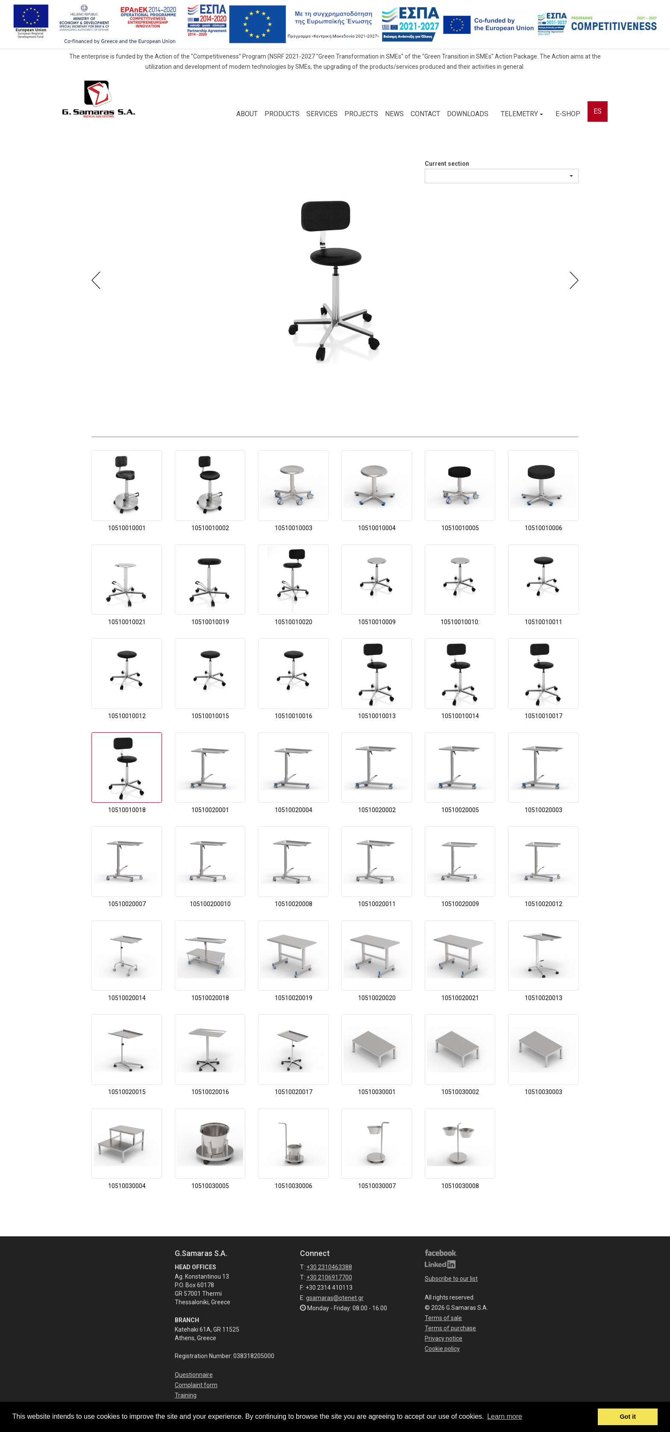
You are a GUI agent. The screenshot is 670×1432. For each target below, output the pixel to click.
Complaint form (196, 1385)
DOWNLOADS (467, 114)
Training (186, 1395)
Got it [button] (628, 1416)
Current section (447, 163)
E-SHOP (567, 114)
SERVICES (322, 114)
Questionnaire (194, 1374)
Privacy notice (443, 1338)
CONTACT (425, 114)
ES (598, 111)
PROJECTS (361, 114)
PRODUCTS (282, 114)
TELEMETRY (522, 114)
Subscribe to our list (451, 1278)
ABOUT (247, 114)
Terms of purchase (450, 1328)
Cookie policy (442, 1348)
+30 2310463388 (329, 1267)
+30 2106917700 (329, 1277)
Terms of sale (443, 1318)
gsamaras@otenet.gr (335, 1297)
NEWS (394, 114)
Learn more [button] (504, 1416)
